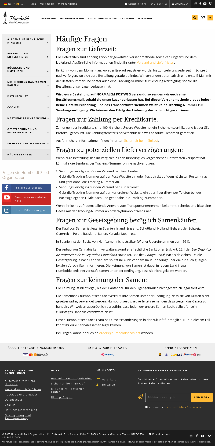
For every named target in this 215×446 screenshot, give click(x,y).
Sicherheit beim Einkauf (140, 140)
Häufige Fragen (19, 154)
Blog (33, 3)
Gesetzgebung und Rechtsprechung (22, 130)
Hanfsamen (48, 18)
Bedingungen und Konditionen (19, 371)
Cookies (13, 107)
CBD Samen (127, 18)
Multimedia (47, 3)
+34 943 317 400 (158, 3)
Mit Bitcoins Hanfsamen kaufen (26, 83)
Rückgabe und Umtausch (18, 69)
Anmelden (202, 397)
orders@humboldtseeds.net (119, 333)
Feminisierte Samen (72, 18)
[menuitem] (48, 19)
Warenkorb (109, 379)
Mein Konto (105, 370)
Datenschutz (17, 96)
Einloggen (181, 3)
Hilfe (55, 370)
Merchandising (67, 3)
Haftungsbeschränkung (26, 118)
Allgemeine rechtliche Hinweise (25, 41)
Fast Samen (145, 18)
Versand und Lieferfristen (155, 62)
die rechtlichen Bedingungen (185, 407)
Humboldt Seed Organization (71, 378)
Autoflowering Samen (102, 18)
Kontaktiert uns (137, 3)
